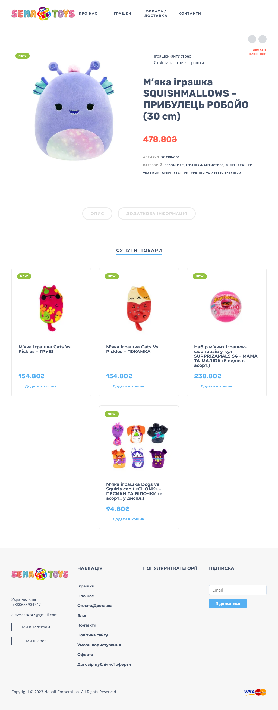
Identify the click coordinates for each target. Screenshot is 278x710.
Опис (97, 213)
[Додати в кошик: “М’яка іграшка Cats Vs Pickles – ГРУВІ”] (41, 386)
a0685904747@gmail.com (34, 614)
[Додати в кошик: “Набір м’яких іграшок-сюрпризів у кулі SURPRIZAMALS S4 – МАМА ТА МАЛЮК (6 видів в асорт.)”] (217, 386)
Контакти (86, 625)
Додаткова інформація (156, 213)
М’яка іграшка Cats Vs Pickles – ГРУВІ (44, 349)
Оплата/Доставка (94, 605)
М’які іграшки (175, 173)
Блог (82, 615)
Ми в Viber (36, 640)
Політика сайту (92, 635)
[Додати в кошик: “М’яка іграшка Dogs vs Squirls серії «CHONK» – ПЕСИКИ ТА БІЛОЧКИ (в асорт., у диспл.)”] (129, 519)
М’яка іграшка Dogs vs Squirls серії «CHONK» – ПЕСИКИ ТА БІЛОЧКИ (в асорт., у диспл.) (134, 491)
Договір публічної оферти (104, 664)
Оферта (85, 654)
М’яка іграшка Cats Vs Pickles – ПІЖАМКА (132, 349)
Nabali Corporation (61, 691)
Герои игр (174, 165)
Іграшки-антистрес (172, 56)
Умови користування (99, 644)
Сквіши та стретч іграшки (179, 62)
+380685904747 (26, 604)
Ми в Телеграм (36, 627)
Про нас (85, 595)
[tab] (97, 214)
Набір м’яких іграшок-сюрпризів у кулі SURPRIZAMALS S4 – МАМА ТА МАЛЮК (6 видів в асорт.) (226, 356)
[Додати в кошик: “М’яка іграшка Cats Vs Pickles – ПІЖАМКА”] (129, 386)
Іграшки (85, 586)
